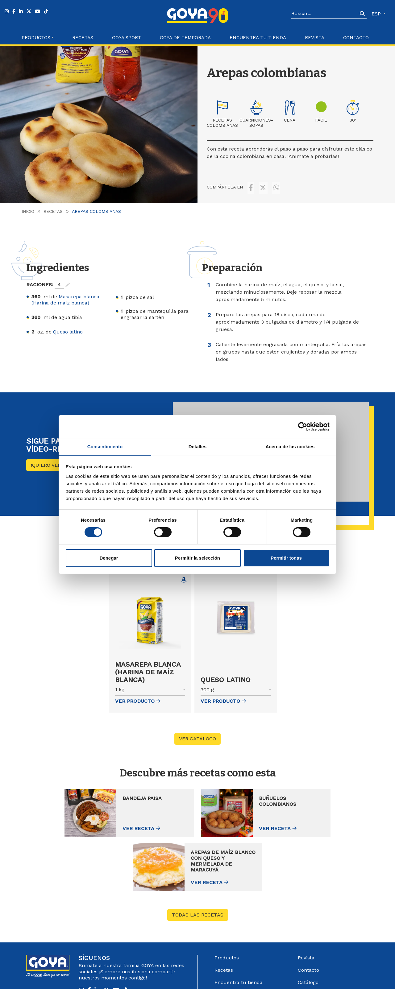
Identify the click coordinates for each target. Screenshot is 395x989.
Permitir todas (286, 558)
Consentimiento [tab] (105, 446)
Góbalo (223, 976)
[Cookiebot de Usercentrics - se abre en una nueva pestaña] (303, 426)
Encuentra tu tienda (238, 924)
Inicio (28, 206)
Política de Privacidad (278, 976)
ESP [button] (377, 14)
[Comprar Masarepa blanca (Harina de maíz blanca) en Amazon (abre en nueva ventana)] (184, 575)
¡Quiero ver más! (52, 460)
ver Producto (137, 696)
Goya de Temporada (185, 37)
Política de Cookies (321, 976)
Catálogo (308, 924)
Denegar (108, 558)
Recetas (82, 37)
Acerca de (226, 949)
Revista (314, 37)
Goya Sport (126, 37)
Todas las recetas (197, 857)
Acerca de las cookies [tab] (290, 446)
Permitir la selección (197, 558)
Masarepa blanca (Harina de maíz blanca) (65, 295)
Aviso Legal (243, 976)
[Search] (324, 14)
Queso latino (68, 327)
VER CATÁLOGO (197, 734)
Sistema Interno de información (320, 940)
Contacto (356, 37)
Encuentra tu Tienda (258, 37)
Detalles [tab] (197, 446)
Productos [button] (36, 37)
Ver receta (93, 824)
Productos (226, 900)
